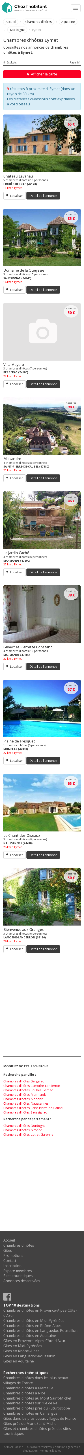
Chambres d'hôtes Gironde (22, 1130)
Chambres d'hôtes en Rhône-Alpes (32, 1325)
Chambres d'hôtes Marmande (25, 1094)
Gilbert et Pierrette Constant (27, 647)
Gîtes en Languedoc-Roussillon (29, 1356)
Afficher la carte (42, 74)
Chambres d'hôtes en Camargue (30, 1413)
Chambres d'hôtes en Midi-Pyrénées (33, 1320)
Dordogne (17, 30)
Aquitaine (68, 22)
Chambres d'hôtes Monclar (23, 1099)
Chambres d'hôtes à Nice (24, 1393)
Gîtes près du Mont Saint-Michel (30, 1423)
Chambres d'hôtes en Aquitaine (29, 1335)
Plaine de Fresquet (19, 741)
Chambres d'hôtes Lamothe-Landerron (31, 1086)
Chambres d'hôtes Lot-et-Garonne (28, 1134)
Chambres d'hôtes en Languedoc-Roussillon (40, 1330)
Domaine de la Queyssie (23, 270)
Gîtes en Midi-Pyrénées (22, 1345)
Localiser (14, 195)
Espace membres (17, 1270)
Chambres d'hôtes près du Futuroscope (36, 1408)
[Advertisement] (42, 1003)
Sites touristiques (18, 1275)
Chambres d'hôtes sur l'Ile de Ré (30, 1403)
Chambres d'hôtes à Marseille (28, 1388)
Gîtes (7, 1250)
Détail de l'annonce (43, 195)
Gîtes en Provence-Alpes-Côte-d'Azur (34, 1340)
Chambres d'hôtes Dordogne (24, 1125)
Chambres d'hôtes (38, 22)
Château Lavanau (18, 176)
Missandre (12, 458)
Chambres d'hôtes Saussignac (25, 1112)
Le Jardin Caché (16, 552)
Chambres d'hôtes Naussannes (26, 1103)
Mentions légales (50, 1451)
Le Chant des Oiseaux (21, 835)
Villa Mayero (13, 364)
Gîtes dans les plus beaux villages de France (39, 1418)
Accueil (11, 22)
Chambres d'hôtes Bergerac (23, 1081)
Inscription (12, 1265)
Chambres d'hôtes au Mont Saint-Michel (37, 1398)
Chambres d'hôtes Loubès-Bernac (28, 1090)
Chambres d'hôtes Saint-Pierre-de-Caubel (33, 1108)
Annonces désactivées (21, 1280)
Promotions (13, 1255)
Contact (9, 1260)
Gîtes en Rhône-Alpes (21, 1350)
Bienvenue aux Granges (23, 929)
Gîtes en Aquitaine (18, 1361)
